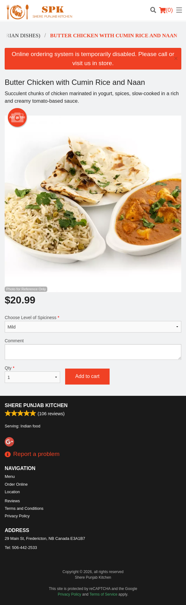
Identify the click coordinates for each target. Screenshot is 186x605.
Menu (10, 476)
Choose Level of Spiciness (93, 324)
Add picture (17, 117)
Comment (93, 349)
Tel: (21, 547)
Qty (32, 374)
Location (12, 491)
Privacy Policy (17, 516)
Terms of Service (103, 594)
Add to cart (87, 376)
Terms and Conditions (24, 508)
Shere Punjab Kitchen (36, 405)
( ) (166, 10)
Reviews (12, 501)
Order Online (16, 484)
